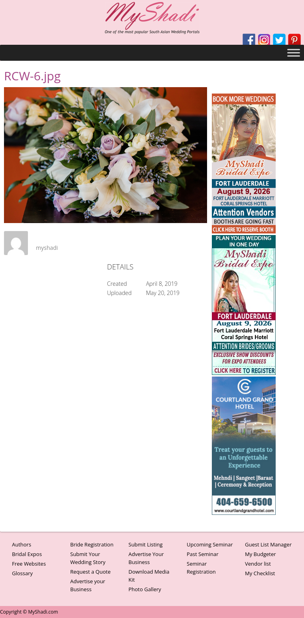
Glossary (22, 573)
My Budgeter (260, 554)
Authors (21, 544)
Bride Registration (91, 544)
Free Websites (29, 563)
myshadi (47, 247)
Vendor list (258, 563)
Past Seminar (203, 554)
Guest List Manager (268, 544)
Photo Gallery (144, 589)
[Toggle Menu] (293, 52)
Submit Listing (145, 544)
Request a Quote (90, 571)
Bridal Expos (27, 554)
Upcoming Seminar (210, 544)
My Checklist (260, 573)
